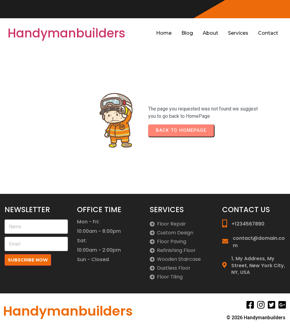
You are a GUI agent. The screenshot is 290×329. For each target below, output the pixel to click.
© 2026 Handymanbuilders (255, 317)
